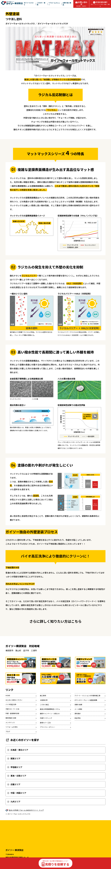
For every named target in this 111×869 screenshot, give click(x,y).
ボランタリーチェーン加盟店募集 (86, 718)
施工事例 (43, 713)
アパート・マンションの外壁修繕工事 (87, 713)
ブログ (8, 749)
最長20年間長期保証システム (50, 727)
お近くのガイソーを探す (22, 758)
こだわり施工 (44, 722)
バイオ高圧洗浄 (11, 722)
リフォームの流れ (12, 745)
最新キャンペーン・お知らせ (50, 731)
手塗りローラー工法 (12, 727)
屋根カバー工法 (45, 740)
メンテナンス (10, 740)
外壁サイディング (46, 736)
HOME (8, 713)
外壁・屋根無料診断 (12, 731)
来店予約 (78, 736)
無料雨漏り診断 (11, 736)
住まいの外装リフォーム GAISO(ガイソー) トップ (26, 828)
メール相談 (78, 727)
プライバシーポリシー (47, 745)
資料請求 (78, 731)
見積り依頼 (78, 722)
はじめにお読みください (14, 718)
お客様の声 (44, 718)
